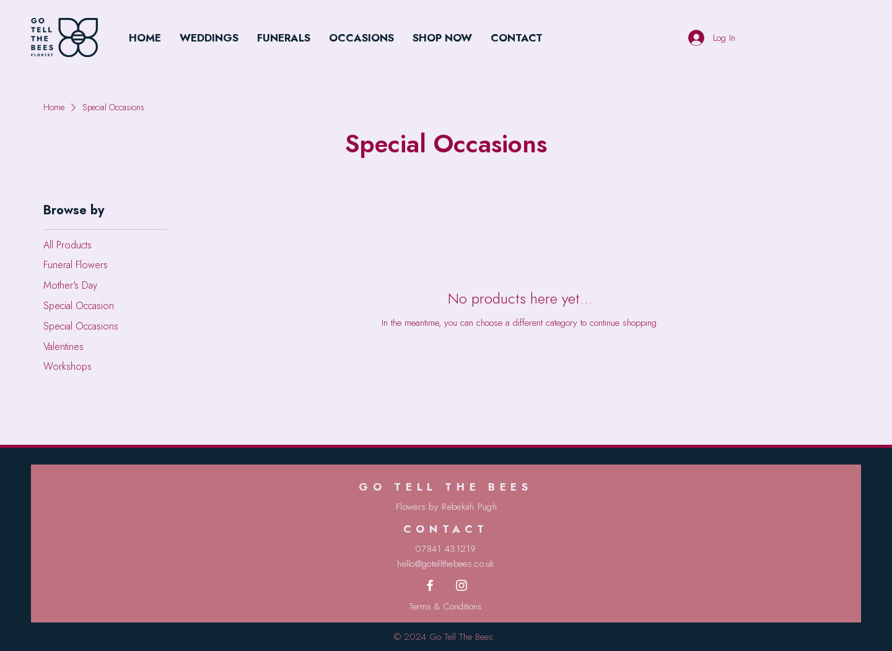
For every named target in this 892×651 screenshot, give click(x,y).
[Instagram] (461, 585)
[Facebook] (429, 585)
